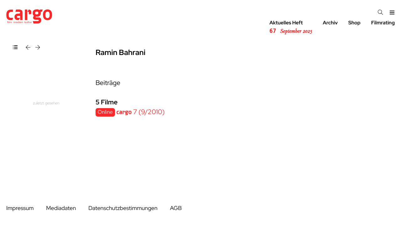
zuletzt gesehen (46, 103)
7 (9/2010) (140, 112)
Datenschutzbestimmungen (122, 208)
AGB (176, 208)
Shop (354, 22)
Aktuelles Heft (290, 27)
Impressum (20, 208)
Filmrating (383, 22)
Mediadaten (61, 208)
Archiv (330, 22)
